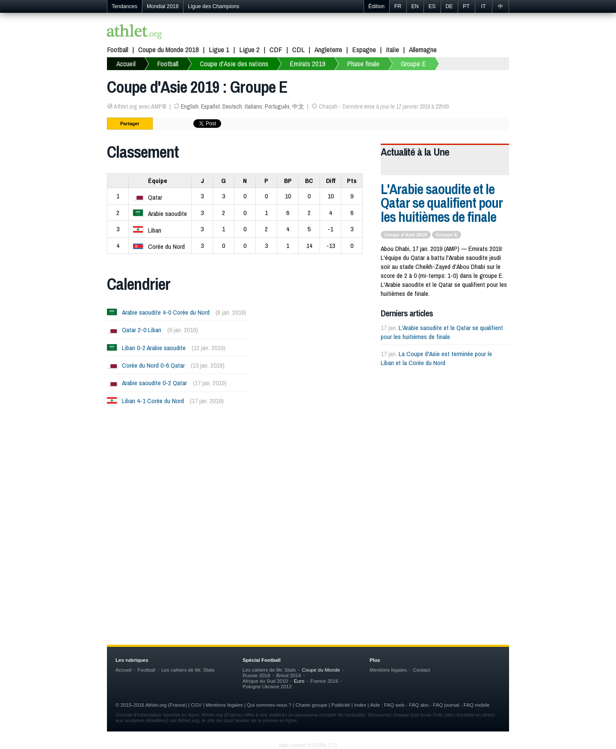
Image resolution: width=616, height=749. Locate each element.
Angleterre (328, 49)
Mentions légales (388, 669)
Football (117, 49)
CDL (298, 49)
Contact (421, 669)
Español (210, 106)
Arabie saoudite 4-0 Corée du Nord (166, 312)
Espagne (364, 49)
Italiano (253, 106)
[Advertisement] (308, 498)
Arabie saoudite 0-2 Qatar (154, 382)
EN (414, 6)
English (189, 106)
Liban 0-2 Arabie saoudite (154, 347)
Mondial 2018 (162, 6)
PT (466, 6)
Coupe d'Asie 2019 (406, 234)
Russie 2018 (256, 675)
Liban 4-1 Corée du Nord (153, 400)
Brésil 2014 (288, 675)
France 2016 (324, 681)
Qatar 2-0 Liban (141, 329)
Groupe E (413, 63)
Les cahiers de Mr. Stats (188, 669)
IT (483, 6)
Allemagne (423, 49)
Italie (392, 49)
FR (398, 6)
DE (449, 6)
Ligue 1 (219, 49)
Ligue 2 (249, 49)
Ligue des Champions (213, 6)
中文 (298, 106)
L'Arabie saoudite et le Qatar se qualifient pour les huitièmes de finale (442, 203)
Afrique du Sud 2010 (265, 681)
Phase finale (363, 63)
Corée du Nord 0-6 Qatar (153, 365)
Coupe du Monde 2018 (168, 49)
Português (277, 106)
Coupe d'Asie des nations (234, 63)
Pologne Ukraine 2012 (267, 686)
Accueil (126, 63)
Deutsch (232, 106)
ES (432, 6)
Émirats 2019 (308, 63)
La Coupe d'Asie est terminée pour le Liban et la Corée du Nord (436, 358)
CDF (276, 49)
